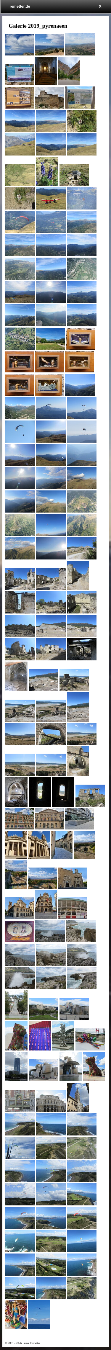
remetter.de (20, 6)
